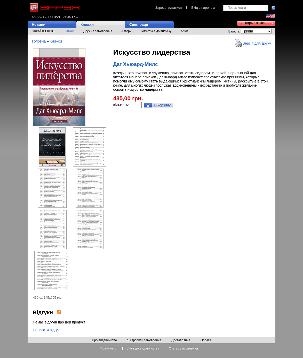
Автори (126, 31)
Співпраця (138, 24)
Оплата (206, 340)
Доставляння (180, 340)
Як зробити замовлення (144, 340)
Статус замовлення (183, 348)
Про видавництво (104, 340)
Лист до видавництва (143, 348)
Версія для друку (257, 43)
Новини (38, 24)
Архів (184, 31)
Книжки (87, 24)
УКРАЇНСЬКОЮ (43, 31)
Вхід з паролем (203, 7)
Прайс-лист (109, 348)
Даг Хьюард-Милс (135, 64)
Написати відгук (46, 330)
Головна (39, 41)
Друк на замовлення (97, 31)
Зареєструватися (168, 7)
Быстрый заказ (253, 23)
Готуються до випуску (156, 31)
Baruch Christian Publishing (55, 16)
